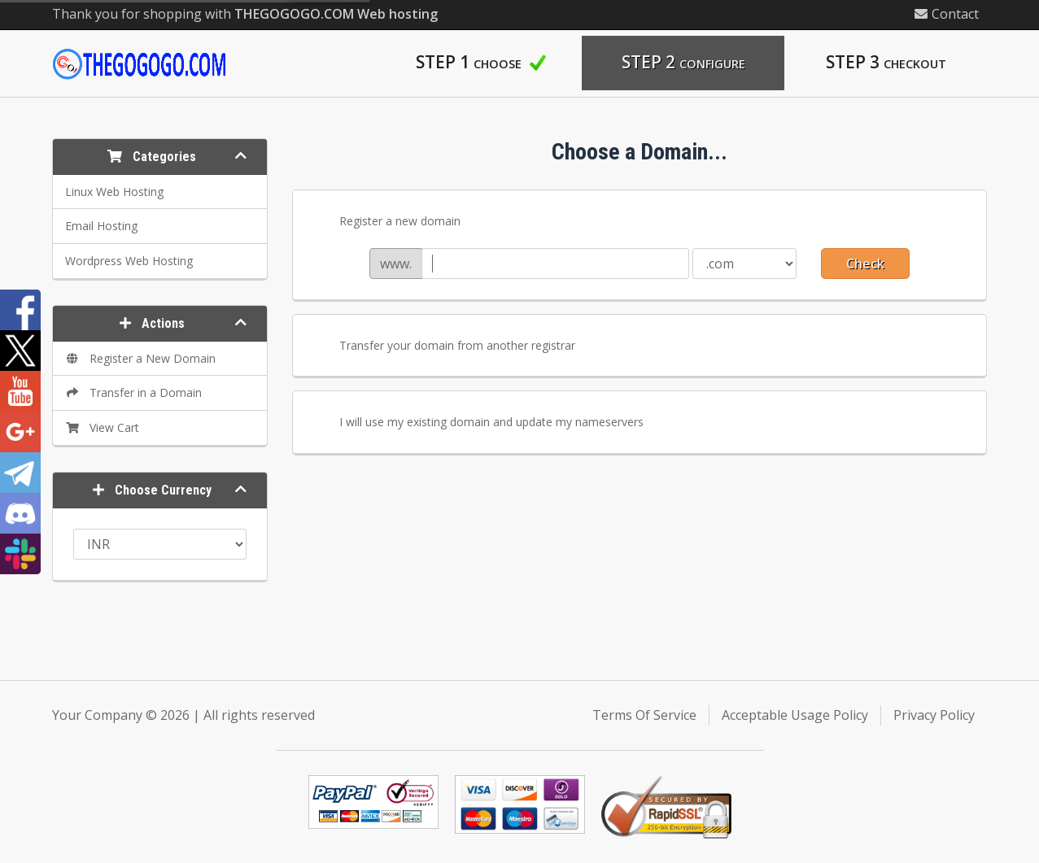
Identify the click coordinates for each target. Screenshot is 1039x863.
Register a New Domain (140, 358)
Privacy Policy (934, 715)
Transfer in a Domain (134, 392)
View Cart (102, 427)
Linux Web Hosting (114, 191)
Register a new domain (387, 222)
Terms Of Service (644, 715)
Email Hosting (101, 225)
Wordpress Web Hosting (129, 260)
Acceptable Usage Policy (795, 715)
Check (865, 263)
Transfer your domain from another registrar (444, 346)
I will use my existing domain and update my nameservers (478, 423)
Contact (947, 14)
